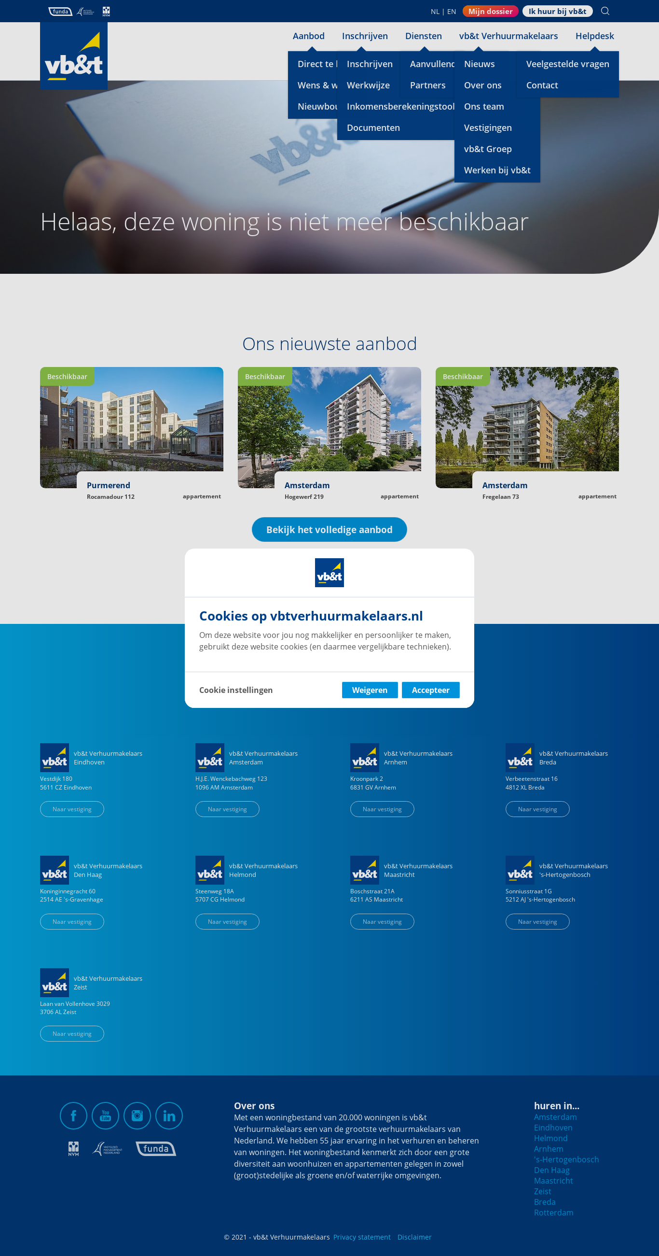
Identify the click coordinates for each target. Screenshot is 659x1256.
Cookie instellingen (236, 690)
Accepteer (431, 690)
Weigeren (370, 690)
